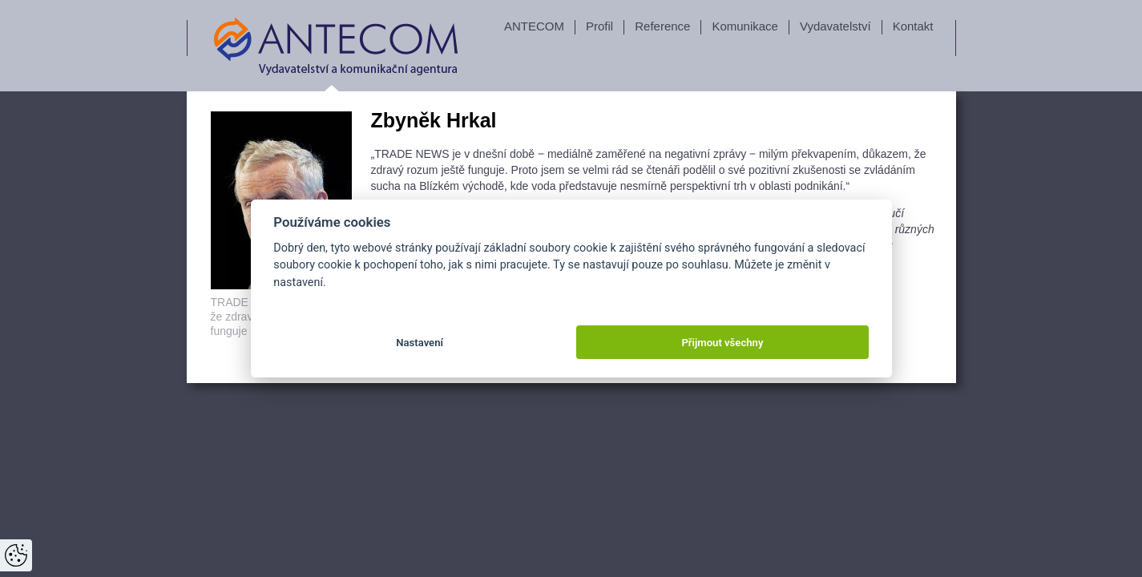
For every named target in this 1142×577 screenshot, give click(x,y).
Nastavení (419, 343)
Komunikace (745, 26)
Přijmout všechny (722, 343)
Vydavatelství (835, 26)
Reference (662, 26)
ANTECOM (534, 26)
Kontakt (913, 26)
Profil (599, 26)
